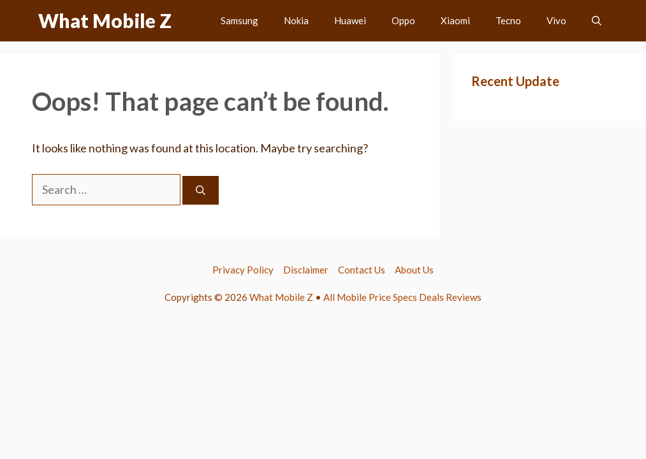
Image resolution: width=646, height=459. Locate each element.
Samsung (239, 20)
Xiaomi (455, 20)
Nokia (296, 20)
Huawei (350, 20)
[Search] (200, 190)
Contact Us (361, 269)
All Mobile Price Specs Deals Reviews (402, 297)
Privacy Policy (243, 269)
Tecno (508, 20)
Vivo (556, 20)
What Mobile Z (105, 20)
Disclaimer (305, 269)
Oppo (403, 20)
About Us (414, 269)
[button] (596, 20)
